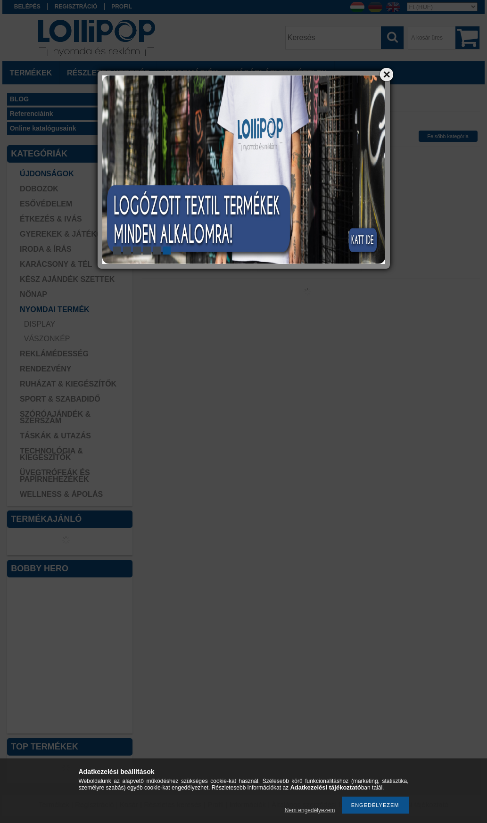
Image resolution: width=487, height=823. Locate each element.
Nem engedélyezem (310, 810)
